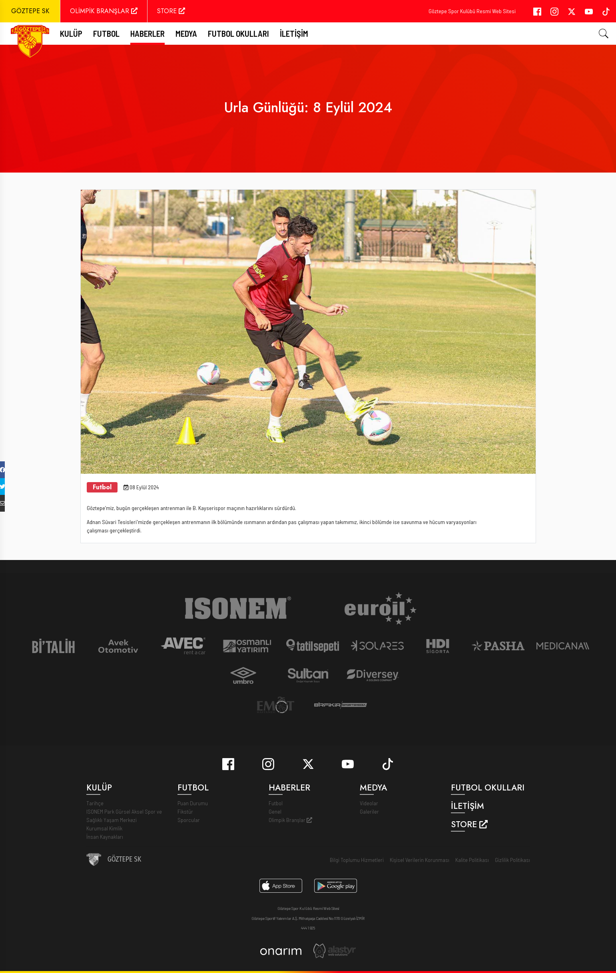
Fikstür (185, 811)
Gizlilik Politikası (512, 859)
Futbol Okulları (238, 33)
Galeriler (369, 811)
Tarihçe (95, 803)
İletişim (294, 33)
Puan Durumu (192, 803)
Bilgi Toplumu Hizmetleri (357, 859)
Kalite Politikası (472, 859)
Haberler (147, 33)
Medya (186, 33)
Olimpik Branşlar (290, 819)
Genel (275, 811)
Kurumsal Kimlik (104, 828)
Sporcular (188, 819)
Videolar (369, 803)
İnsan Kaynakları (104, 836)
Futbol (276, 803)
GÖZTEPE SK (30, 11)
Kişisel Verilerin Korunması (419, 859)
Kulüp (71, 33)
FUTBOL (106, 33)
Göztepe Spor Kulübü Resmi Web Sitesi (472, 11)
